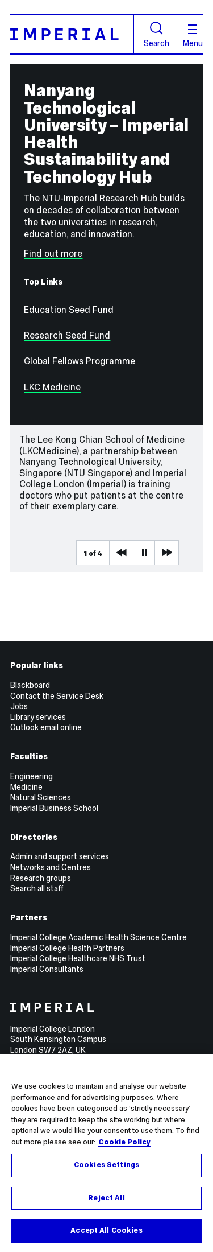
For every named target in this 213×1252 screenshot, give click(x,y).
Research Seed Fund (67, 335)
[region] (106, 1153)
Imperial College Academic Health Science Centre (98, 937)
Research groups (40, 878)
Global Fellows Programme (79, 361)
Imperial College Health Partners (67, 948)
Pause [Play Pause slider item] (145, 553)
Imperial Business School (54, 808)
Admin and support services (59, 856)
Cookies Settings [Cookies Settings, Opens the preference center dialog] (106, 1164)
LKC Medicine (52, 387)
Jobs (19, 706)
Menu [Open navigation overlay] (193, 35)
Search (156, 34)
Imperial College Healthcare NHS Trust (77, 958)
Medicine (26, 787)
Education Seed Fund (69, 309)
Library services (38, 717)
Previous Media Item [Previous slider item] (121, 553)
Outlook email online (46, 727)
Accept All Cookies (106, 1230)
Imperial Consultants (46, 969)
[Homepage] (72, 34)
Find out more (53, 253)
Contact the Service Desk (56, 696)
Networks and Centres (50, 867)
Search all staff (37, 888)
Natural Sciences (40, 797)
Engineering (31, 776)
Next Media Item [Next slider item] (166, 553)
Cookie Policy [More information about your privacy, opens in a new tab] (124, 1142)
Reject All (106, 1197)
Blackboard (30, 685)
